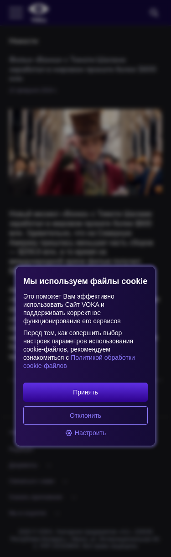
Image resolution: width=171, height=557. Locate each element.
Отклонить (85, 415)
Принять (85, 392)
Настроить (85, 432)
